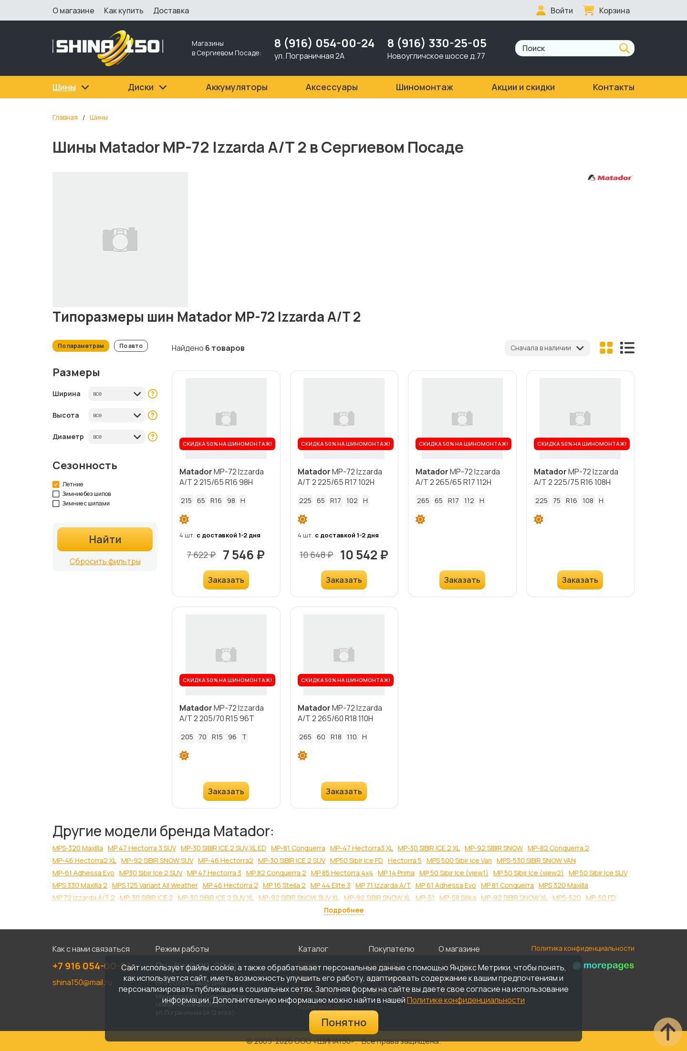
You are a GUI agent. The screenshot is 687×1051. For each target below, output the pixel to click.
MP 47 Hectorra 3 (214, 872)
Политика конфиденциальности (583, 948)
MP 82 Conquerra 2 (276, 872)
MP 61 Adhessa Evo (446, 885)
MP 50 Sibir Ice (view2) (528, 872)
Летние (68, 484)
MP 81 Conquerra (507, 885)
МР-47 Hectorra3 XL (361, 847)
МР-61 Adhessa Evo (83, 872)
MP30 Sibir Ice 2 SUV (150, 872)
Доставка (171, 10)
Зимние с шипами (81, 503)
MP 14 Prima (396, 872)
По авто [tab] (131, 346)
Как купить (124, 10)
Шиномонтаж (424, 87)
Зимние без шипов (82, 494)
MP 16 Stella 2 (284, 885)
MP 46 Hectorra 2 (230, 885)
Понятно (343, 1022)
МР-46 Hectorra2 (225, 860)
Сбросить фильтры (105, 561)
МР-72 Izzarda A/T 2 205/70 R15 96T (221, 713)
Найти (105, 539)
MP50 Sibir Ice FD (356, 860)
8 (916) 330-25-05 (437, 43)
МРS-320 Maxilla (77, 847)
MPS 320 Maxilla (563, 885)
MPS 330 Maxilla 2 (79, 885)
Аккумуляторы (237, 87)
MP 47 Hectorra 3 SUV (142, 847)
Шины (99, 117)
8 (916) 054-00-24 (324, 43)
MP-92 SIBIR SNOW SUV (157, 860)
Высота (65, 415)
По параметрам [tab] (81, 346)
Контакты (614, 87)
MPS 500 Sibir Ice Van (459, 860)
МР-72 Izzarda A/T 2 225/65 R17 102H (340, 476)
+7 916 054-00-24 (92, 965)
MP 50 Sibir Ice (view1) (454, 872)
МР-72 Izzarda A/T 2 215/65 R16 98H (221, 476)
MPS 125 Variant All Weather (155, 885)
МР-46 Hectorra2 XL (84, 860)
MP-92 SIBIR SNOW (494, 847)
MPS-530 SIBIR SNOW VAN (536, 860)
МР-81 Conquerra (298, 847)
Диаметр (68, 436)
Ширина (66, 393)
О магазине (73, 10)
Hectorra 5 (405, 860)
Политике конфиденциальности (466, 1000)
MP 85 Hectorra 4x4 (342, 872)
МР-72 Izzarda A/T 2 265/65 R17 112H (458, 476)
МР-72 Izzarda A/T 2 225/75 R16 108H (576, 476)
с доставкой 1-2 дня (228, 535)
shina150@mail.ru (82, 982)
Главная (65, 117)
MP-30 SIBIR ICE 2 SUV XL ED (223, 847)
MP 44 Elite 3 (331, 885)
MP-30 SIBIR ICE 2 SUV (291, 860)
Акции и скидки (523, 87)
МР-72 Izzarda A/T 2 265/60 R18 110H (340, 713)
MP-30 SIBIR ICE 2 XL (429, 847)
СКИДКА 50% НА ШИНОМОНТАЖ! (227, 443)
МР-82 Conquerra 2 (558, 847)
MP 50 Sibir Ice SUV (598, 872)
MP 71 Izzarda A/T (383, 885)
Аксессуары (331, 87)
